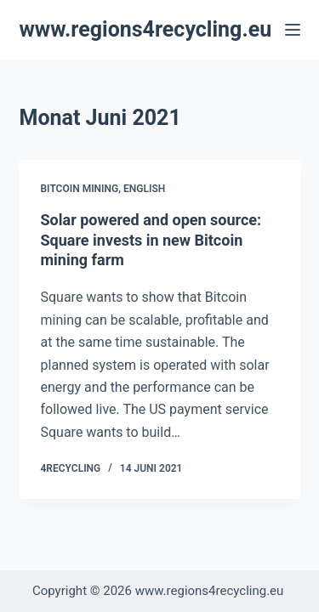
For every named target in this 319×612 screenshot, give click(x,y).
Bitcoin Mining (80, 189)
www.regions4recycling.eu (146, 29)
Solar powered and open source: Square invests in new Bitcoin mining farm (151, 240)
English (144, 189)
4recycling (71, 468)
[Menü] (292, 29)
